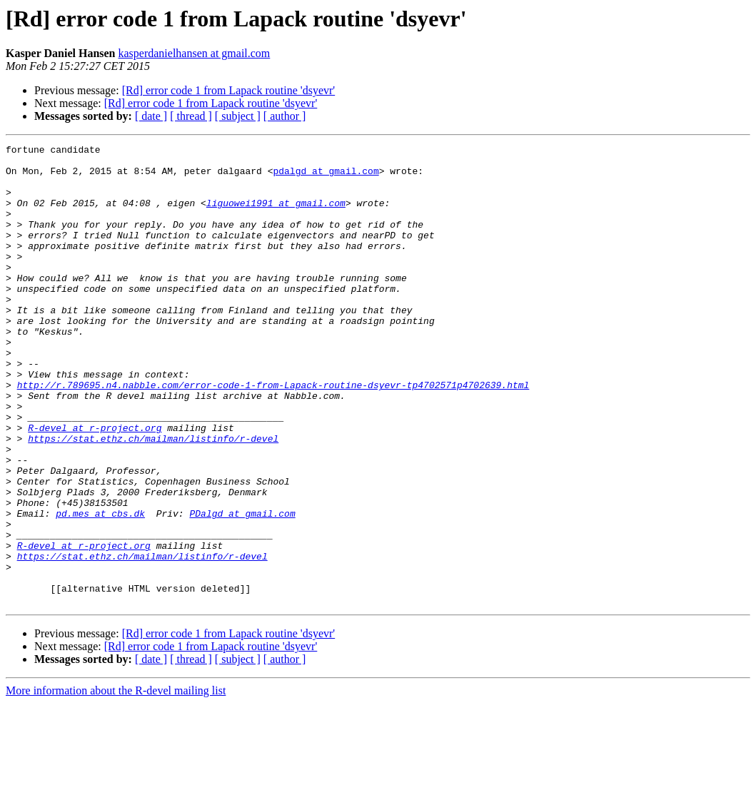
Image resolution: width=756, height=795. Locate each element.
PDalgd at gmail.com (242, 588)
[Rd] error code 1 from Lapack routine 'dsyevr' (229, 90)
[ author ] (284, 116)
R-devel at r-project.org (94, 485)
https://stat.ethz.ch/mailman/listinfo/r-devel (153, 498)
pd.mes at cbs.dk (100, 588)
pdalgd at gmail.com (325, 177)
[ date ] (151, 116)
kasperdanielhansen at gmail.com (195, 53)
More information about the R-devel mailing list (116, 782)
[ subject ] (238, 116)
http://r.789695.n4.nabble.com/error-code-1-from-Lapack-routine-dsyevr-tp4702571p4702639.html (273, 433)
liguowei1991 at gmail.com (276, 215)
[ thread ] (191, 116)
